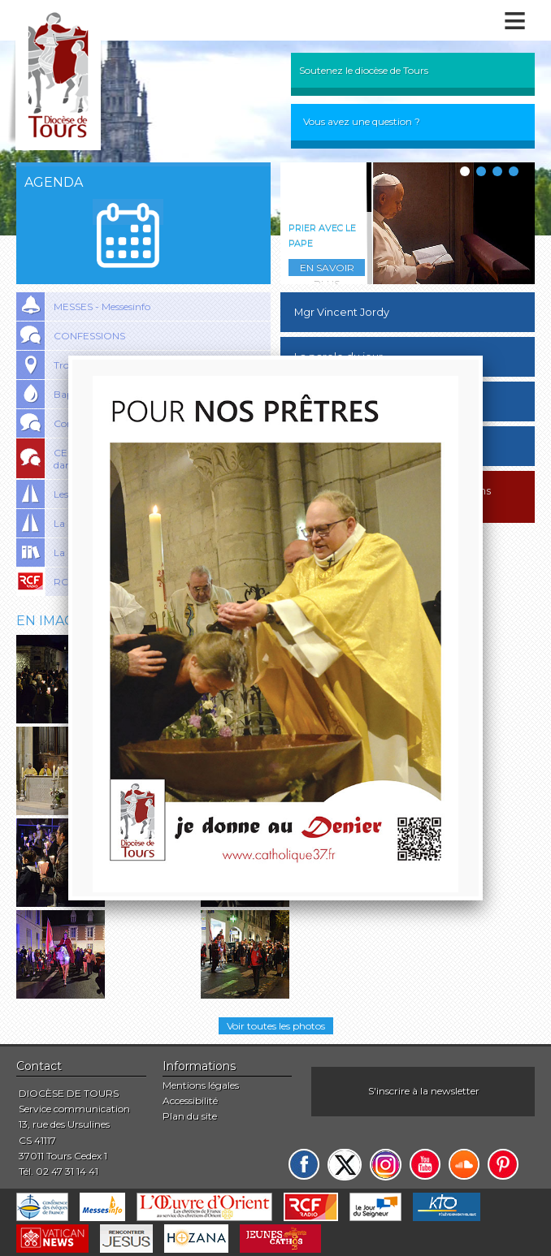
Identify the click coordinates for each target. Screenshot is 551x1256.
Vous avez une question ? (361, 121)
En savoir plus (327, 268)
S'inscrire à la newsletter (423, 1091)
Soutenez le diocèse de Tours (363, 70)
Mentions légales (201, 1085)
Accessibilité (190, 1100)
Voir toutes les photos (276, 1026)
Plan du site (190, 1116)
